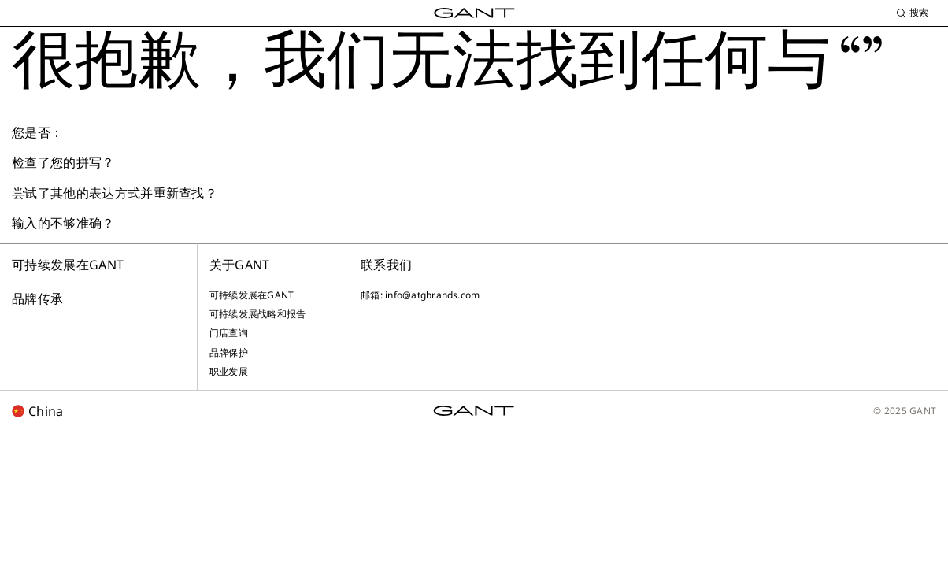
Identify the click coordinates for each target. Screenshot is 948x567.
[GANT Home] (474, 13)
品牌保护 (228, 352)
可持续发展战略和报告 (257, 314)
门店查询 (228, 333)
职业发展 (228, 371)
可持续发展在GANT (68, 264)
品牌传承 (37, 298)
